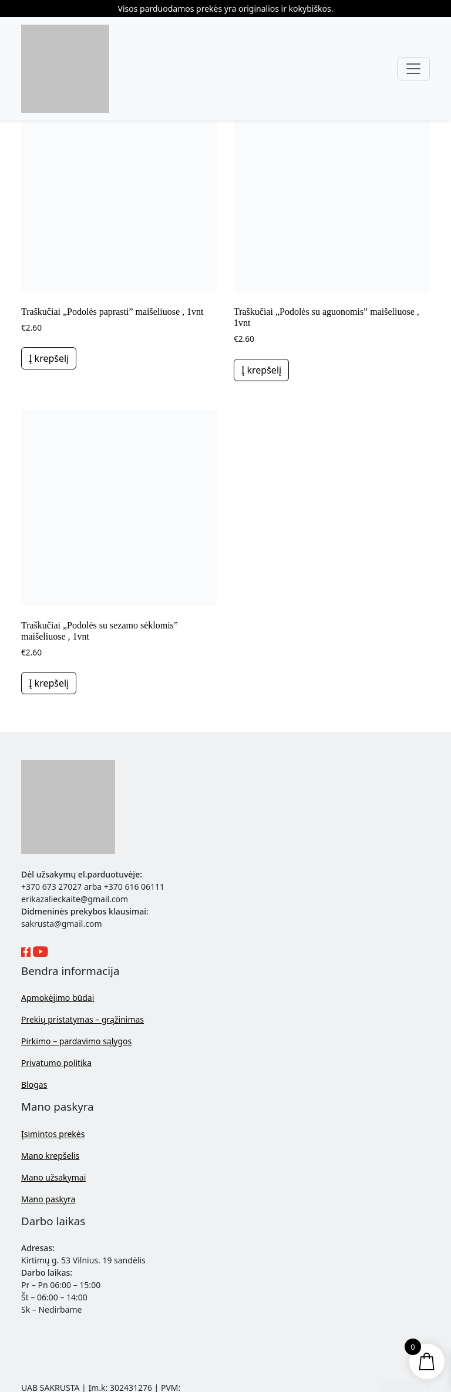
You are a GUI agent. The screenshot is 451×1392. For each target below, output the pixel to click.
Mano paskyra (48, 1199)
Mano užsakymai (53, 1177)
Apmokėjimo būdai (57, 997)
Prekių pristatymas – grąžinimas (82, 1019)
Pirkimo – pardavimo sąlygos (76, 1041)
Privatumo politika (56, 1062)
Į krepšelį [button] (49, 358)
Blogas (34, 1084)
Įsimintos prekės (53, 1133)
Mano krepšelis (50, 1155)
